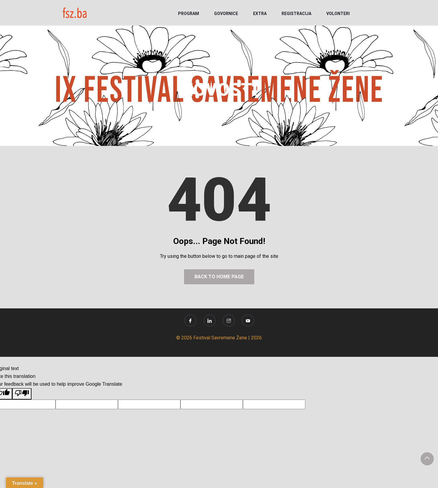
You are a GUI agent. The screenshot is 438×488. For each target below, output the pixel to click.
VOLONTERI (338, 13)
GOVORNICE (226, 13)
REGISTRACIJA (296, 13)
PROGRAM (188, 13)
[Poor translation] (22, 394)
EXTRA (260, 13)
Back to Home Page (219, 277)
